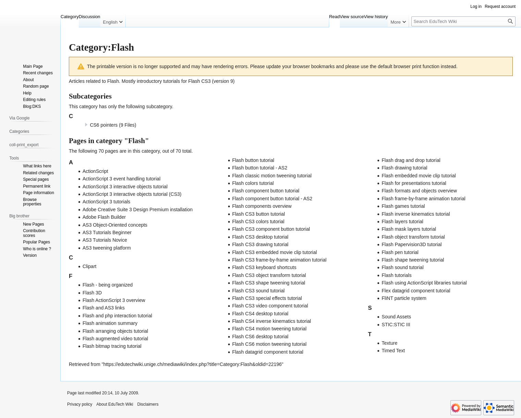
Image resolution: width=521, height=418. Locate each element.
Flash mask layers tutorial (409, 229)
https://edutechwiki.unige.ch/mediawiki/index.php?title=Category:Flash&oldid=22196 (192, 364)
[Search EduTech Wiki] (463, 21)
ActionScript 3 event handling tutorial (121, 178)
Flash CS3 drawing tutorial (260, 244)
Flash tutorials (396, 275)
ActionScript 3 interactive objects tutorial (125, 186)
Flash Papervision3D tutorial (412, 244)
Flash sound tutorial (402, 267)
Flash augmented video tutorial (115, 338)
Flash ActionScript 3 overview (114, 300)
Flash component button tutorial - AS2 (272, 198)
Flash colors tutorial (253, 183)
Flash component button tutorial (265, 190)
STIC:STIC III (396, 324)
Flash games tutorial (403, 206)
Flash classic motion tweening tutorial (272, 175)
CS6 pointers (103, 125)
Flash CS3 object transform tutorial (269, 275)
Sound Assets (396, 316)
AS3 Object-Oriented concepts (115, 225)
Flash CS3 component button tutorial (271, 229)
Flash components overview (262, 206)
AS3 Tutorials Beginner (107, 232)
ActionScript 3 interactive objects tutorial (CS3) (132, 194)
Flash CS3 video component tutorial (270, 305)
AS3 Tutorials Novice (105, 240)
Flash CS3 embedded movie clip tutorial (274, 252)
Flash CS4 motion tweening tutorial (269, 328)
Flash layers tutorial (402, 221)
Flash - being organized (108, 285)
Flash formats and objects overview (419, 190)
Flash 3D (92, 292)
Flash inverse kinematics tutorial (416, 214)
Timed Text (393, 350)
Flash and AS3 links (104, 308)
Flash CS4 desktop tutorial (260, 313)
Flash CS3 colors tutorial (258, 221)
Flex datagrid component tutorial (416, 290)
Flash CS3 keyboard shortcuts (264, 267)
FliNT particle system (404, 298)
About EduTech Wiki (114, 404)
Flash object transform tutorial (413, 237)
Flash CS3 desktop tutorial (260, 237)
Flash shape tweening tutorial (413, 260)
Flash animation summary (110, 323)
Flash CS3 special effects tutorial (267, 298)
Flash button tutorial (253, 160)
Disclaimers (148, 404)
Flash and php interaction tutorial (117, 315)
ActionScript (95, 171)
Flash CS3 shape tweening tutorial (268, 283)
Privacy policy (79, 404)
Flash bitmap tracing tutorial (112, 346)
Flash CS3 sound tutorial (258, 290)
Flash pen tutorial (400, 252)
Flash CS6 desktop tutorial (260, 336)
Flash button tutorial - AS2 (259, 167)
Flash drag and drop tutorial (411, 160)
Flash (113, 81)
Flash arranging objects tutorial (115, 331)
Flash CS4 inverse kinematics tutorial (271, 321)
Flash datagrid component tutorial (267, 352)
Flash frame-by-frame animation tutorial (423, 198)
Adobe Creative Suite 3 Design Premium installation (138, 209)
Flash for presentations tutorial (414, 183)
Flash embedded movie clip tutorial (419, 175)
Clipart (89, 266)
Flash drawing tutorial (404, 167)
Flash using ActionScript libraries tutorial (424, 283)
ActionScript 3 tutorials (106, 201)
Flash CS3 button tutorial (258, 214)
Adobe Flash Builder (104, 217)
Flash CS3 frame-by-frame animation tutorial (279, 260)
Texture (389, 343)
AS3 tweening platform (107, 248)
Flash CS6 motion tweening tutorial (269, 344)
